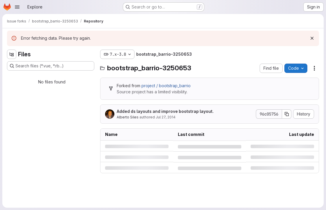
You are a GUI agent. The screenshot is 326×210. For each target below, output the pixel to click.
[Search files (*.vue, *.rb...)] (50, 66)
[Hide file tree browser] (11, 54)
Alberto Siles (128, 117)
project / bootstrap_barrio (166, 85)
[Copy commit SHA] (286, 114)
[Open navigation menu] (17, 7)
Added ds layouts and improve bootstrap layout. (165, 111)
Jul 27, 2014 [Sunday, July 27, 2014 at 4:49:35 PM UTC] (166, 117)
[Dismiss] (312, 38)
